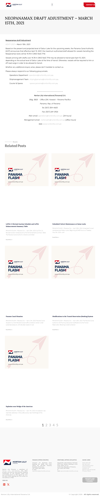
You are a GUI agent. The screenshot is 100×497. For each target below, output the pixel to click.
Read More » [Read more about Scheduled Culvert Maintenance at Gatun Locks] (55, 237)
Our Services (86, 464)
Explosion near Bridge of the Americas (19, 406)
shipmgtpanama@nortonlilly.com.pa (43, 79)
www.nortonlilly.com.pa (52, 124)
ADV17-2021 (10, 44)
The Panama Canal (87, 465)
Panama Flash (86, 467)
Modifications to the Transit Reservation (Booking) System (72, 316)
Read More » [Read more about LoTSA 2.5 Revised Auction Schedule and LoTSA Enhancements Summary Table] (9, 239)
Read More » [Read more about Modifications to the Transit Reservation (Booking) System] (55, 329)
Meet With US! (86, 462)
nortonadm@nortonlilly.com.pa (53, 120)
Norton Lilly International (10, 470)
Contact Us (85, 468)
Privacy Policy (86, 471)
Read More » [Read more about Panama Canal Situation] (9, 329)
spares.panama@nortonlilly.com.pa (43, 83)
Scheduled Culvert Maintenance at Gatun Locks (69, 224)
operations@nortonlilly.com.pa (41, 75)
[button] (52, 4)
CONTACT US (90, 5)
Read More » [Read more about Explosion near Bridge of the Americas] (9, 419)
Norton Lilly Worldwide (89, 469)
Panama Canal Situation (14, 316)
